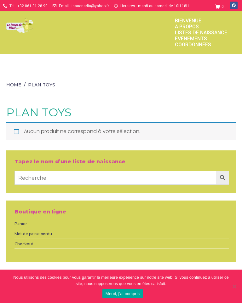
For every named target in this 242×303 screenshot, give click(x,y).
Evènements (191, 39)
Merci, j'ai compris (123, 293)
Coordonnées (193, 45)
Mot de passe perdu (33, 233)
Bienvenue (188, 21)
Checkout (23, 244)
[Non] (234, 286)
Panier (20, 223)
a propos (187, 27)
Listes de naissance (201, 33)
